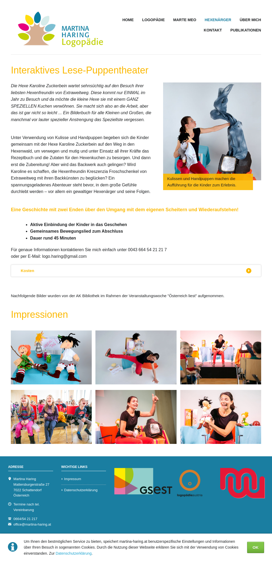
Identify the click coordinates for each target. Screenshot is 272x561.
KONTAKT (213, 30)
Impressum (72, 479)
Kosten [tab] (27, 270)
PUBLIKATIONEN (245, 30)
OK (256, 547)
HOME (128, 20)
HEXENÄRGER (218, 20)
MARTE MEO (184, 20)
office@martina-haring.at (32, 524)
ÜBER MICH (250, 20)
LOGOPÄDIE (153, 20)
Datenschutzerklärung (73, 553)
